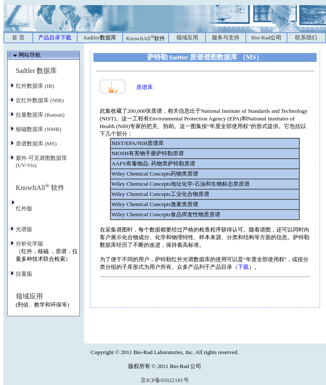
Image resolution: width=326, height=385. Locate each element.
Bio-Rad (266, 37)
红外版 (24, 208)
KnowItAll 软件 (40, 187)
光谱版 (24, 229)
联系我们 (306, 37)
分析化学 (29, 243)
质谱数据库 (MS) (36, 143)
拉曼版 (24, 274)
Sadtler (100, 37)
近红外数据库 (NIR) (40, 100)
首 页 (18, 37)
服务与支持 (225, 37)
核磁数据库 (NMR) (39, 129)
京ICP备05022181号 (164, 380)
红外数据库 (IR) (35, 86)
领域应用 (187, 37)
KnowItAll (145, 38)
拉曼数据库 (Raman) (40, 115)
